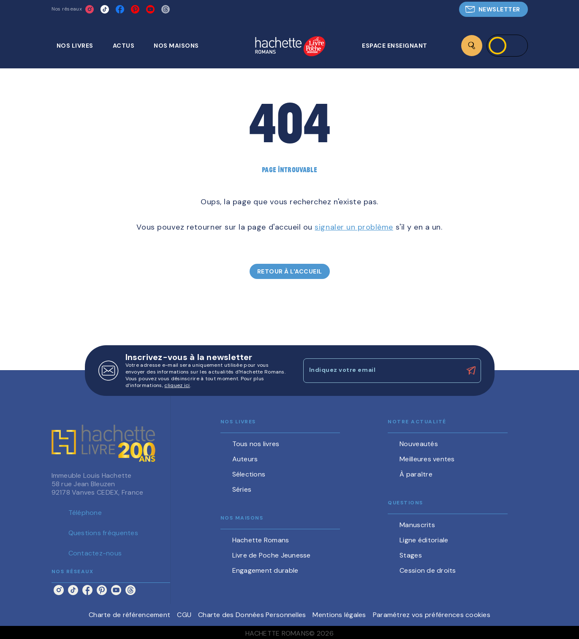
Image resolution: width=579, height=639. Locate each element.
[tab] (80, 45)
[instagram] (89, 9)
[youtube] (150, 9)
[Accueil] (290, 47)
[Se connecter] (507, 46)
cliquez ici (177, 385)
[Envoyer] (471, 370)
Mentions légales (339, 614)
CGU (184, 614)
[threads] (165, 9)
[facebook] (120, 9)
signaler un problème (354, 227)
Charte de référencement (129, 614)
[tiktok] (104, 9)
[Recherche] (471, 45)
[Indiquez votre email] (381, 370)
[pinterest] (135, 9)
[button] (493, 9)
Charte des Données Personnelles (252, 614)
